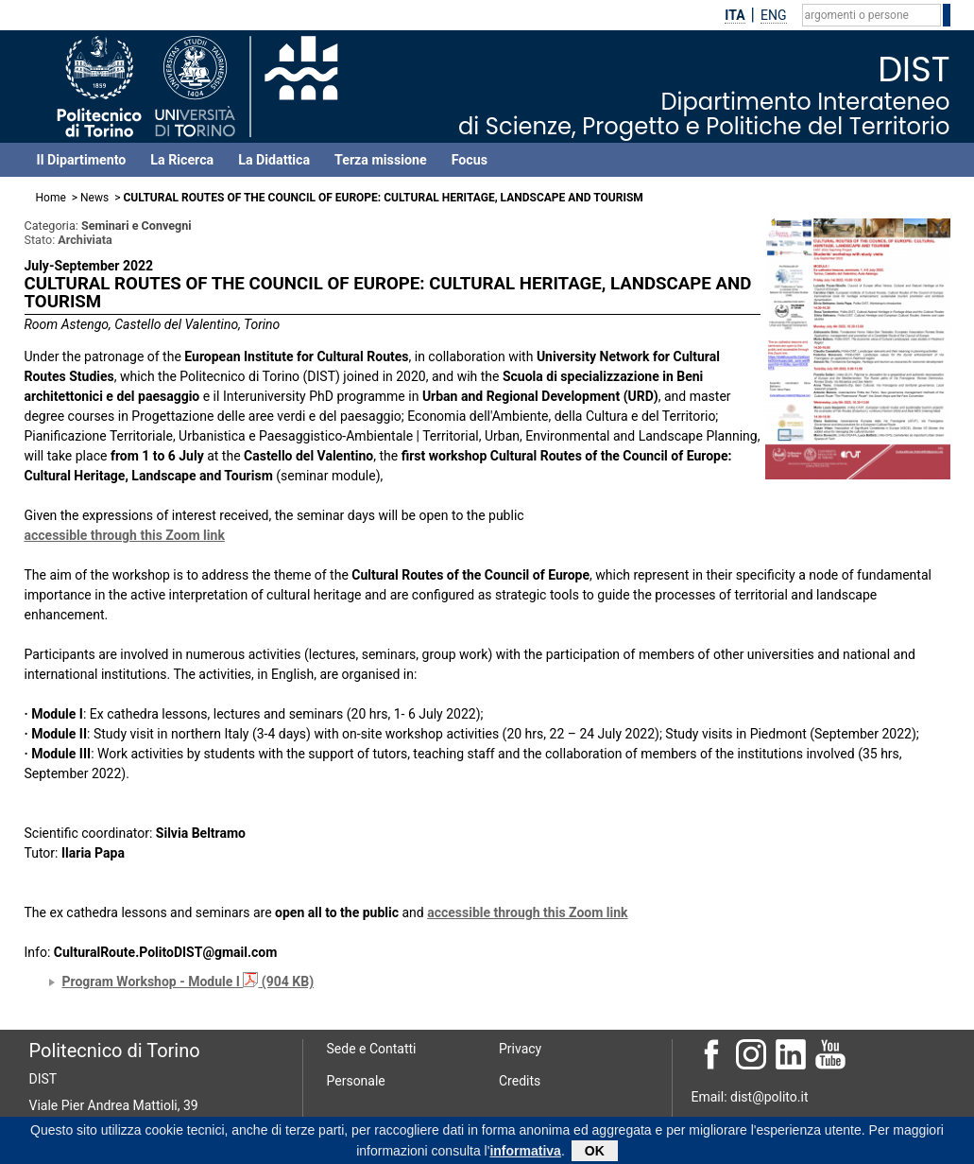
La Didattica (274, 159)
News (94, 197)
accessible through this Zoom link (125, 535)
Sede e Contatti (372, 1048)
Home (51, 197)
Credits (519, 1080)
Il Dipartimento (82, 159)
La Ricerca (182, 159)
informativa (524, 1153)
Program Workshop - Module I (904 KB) (188, 981)
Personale (356, 1080)
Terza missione (380, 159)
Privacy (520, 1048)
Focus (469, 159)
